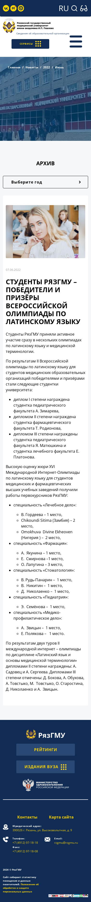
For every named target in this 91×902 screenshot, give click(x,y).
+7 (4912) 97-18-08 (25, 849)
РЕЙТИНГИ (45, 749)
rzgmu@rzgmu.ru (66, 841)
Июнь (59, 67)
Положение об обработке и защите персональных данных (21, 888)
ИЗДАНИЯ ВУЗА (45, 767)
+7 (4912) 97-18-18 (25, 841)
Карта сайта (61, 817)
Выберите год (26, 182)
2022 (46, 67)
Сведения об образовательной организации (42, 33)
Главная (14, 67)
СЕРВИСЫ (30, 44)
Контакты (27, 817)
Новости (31, 67)
